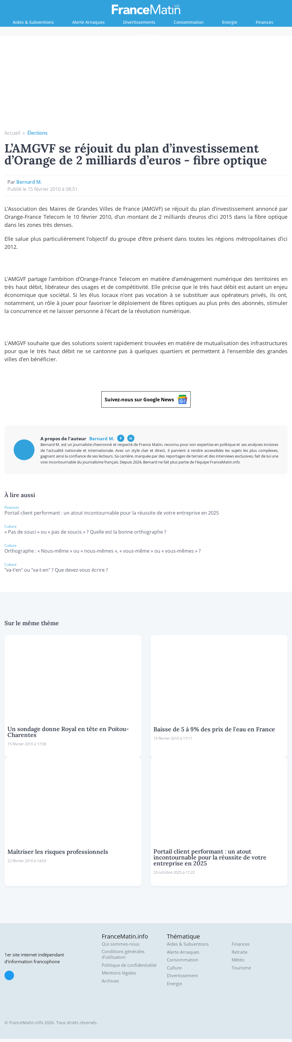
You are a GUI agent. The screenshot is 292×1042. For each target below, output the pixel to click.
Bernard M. (29, 182)
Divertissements (139, 22)
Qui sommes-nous (120, 944)
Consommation (189, 22)
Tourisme (241, 968)
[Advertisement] (146, 84)
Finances (264, 22)
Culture (174, 968)
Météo (238, 960)
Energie (229, 22)
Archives (110, 981)
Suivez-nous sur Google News (146, 399)
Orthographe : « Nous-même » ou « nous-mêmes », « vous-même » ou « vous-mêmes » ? (102, 551)
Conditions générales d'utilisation (123, 954)
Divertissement (182, 975)
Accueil (12, 133)
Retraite (146, 35)
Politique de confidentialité (129, 965)
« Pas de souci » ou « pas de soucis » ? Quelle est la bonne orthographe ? (85, 532)
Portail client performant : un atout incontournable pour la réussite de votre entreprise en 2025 (111, 513)
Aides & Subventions (33, 22)
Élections (37, 133)
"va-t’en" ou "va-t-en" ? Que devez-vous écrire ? (56, 570)
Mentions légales (119, 973)
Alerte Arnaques (88, 22)
